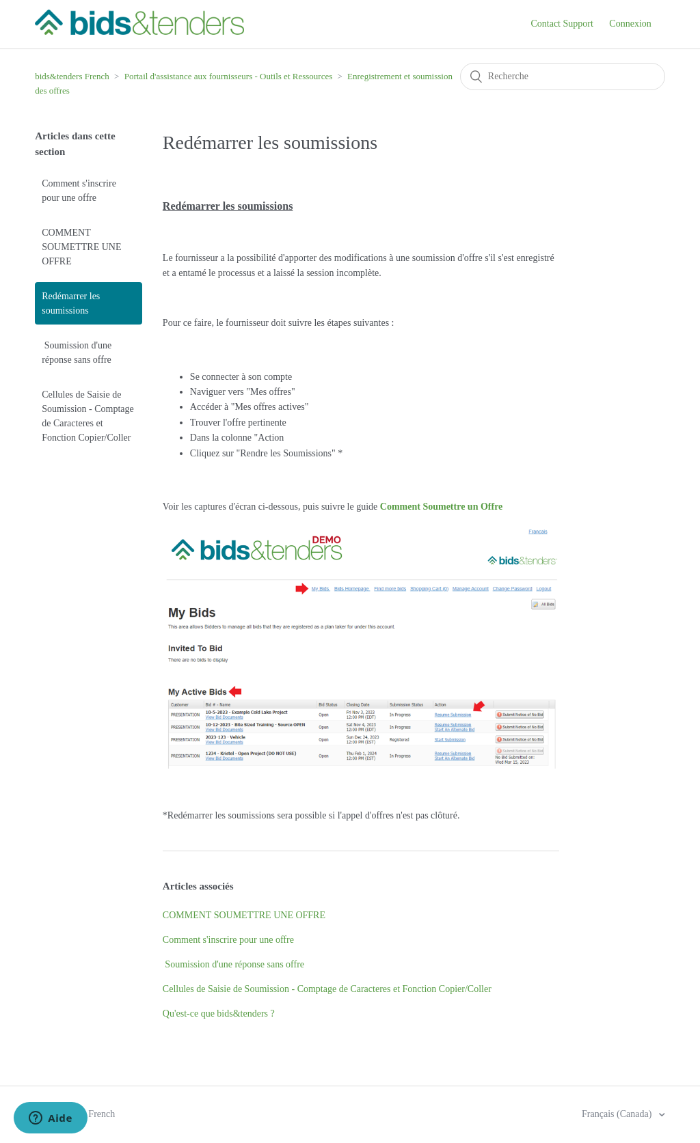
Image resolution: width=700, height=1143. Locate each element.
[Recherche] (562, 76)
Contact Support (561, 23)
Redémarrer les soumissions (71, 303)
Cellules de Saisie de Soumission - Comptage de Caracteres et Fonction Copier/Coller (88, 416)
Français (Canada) (618, 1114)
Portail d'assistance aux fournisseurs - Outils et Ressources (228, 76)
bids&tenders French (72, 76)
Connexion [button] (630, 23)
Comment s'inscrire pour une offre (79, 190)
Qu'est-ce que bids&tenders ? (219, 1013)
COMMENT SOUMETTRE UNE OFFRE (81, 247)
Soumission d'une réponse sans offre (76, 352)
